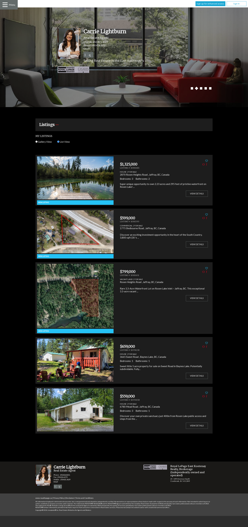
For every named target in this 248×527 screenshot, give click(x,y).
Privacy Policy (58, 498)
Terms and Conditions (84, 498)
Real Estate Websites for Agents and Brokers (75, 510)
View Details (197, 193)
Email (87, 48)
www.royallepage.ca (43, 498)
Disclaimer (69, 498)
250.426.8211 (99, 45)
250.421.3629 (100, 41)
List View (63, 141)
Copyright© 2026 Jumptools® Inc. (47, 510)
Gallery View (43, 141)
